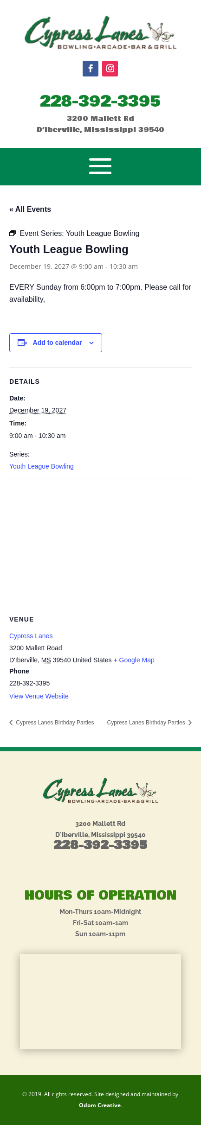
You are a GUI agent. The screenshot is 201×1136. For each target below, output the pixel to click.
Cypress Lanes (30, 636)
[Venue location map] (100, 545)
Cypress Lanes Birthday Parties (54, 722)
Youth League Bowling (41, 466)
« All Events (30, 209)
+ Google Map (133, 660)
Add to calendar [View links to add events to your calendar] (57, 342)
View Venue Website (39, 696)
